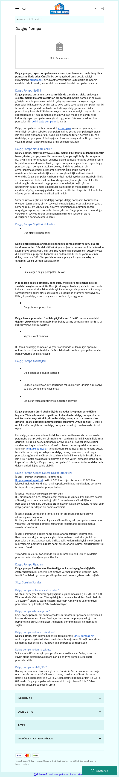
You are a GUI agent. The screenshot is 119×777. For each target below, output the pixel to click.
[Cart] (102, 8)
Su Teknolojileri (35, 19)
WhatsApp (99, 771)
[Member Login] (95, 8)
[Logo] (59, 8)
